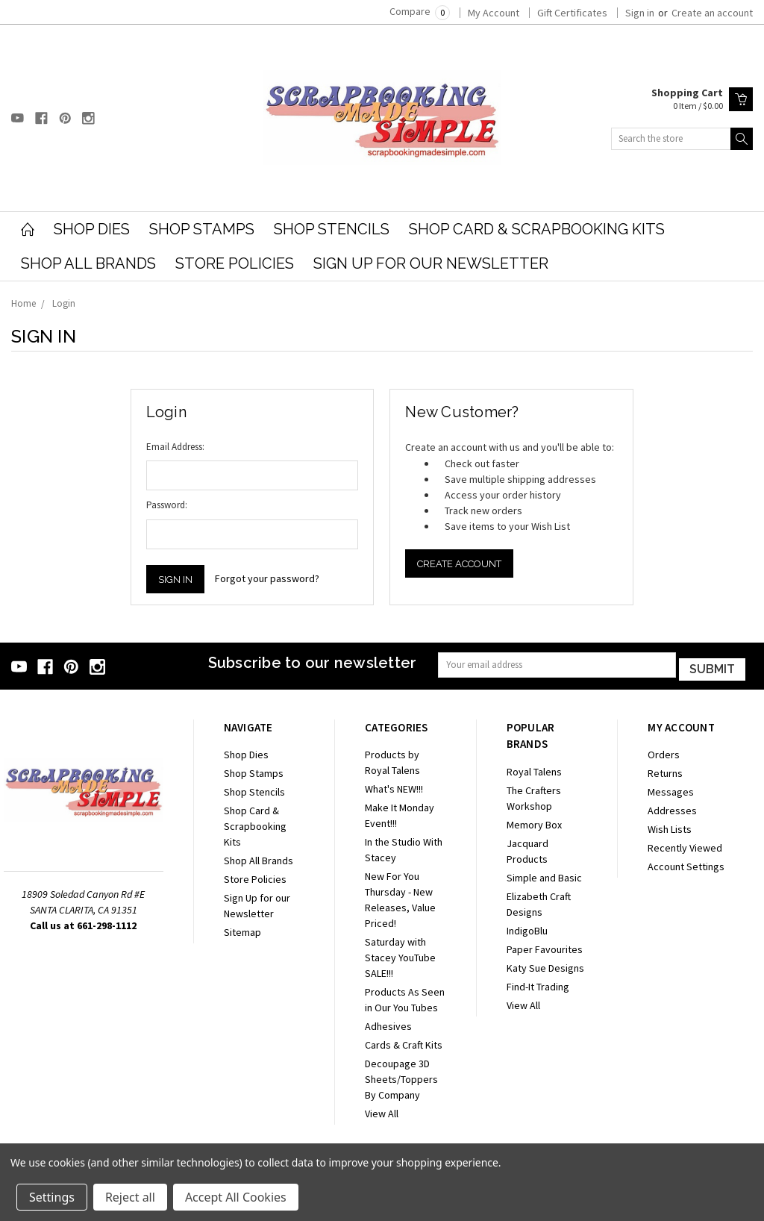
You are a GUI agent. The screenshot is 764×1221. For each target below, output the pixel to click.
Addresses (672, 807)
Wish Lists (670, 826)
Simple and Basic (544, 874)
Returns (665, 770)
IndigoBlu (527, 927)
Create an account (712, 12)
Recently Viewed (685, 845)
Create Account (459, 563)
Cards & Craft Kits (403, 1042)
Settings (52, 1197)
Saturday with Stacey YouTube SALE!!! (400, 954)
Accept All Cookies (235, 1197)
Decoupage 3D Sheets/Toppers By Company (401, 1076)
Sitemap (242, 929)
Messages (671, 789)
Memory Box (534, 821)
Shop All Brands (88, 263)
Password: (166, 505)
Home (23, 303)
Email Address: (175, 446)
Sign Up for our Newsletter (430, 263)
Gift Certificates (572, 12)
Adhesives (388, 1023)
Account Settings (686, 863)
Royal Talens (534, 768)
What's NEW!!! (394, 786)
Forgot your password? (267, 578)
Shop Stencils (331, 229)
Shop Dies (92, 229)
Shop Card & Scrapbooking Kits (537, 229)
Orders (664, 751)
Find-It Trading (538, 983)
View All (381, 1110)
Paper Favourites (545, 946)
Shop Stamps (201, 229)
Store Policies (234, 263)
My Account (493, 12)
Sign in (639, 12)
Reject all (130, 1197)
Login (63, 303)
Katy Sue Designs (545, 965)
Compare (419, 11)
